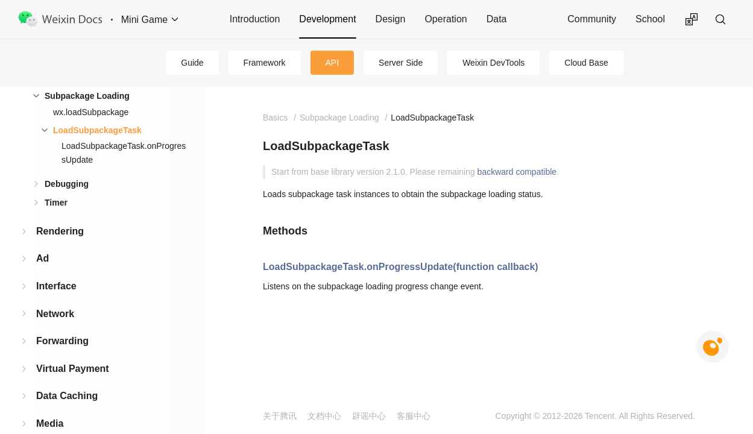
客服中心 (413, 416)
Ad (42, 258)
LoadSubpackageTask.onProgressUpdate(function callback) (400, 267)
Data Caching (67, 396)
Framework (265, 63)
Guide (192, 63)
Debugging (67, 184)
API (332, 63)
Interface (56, 286)
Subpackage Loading (87, 96)
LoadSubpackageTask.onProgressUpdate (123, 152)
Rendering (60, 231)
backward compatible (517, 172)
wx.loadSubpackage (90, 112)
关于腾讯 (280, 416)
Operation (445, 19)
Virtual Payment (72, 368)
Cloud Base (586, 63)
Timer (56, 202)
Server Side (401, 63)
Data (497, 19)
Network (55, 314)
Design (391, 19)
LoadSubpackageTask (97, 130)
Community (591, 19)
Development (327, 19)
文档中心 (324, 416)
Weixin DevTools (493, 63)
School (650, 19)
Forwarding (62, 341)
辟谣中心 (369, 416)
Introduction (255, 19)
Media (49, 423)
